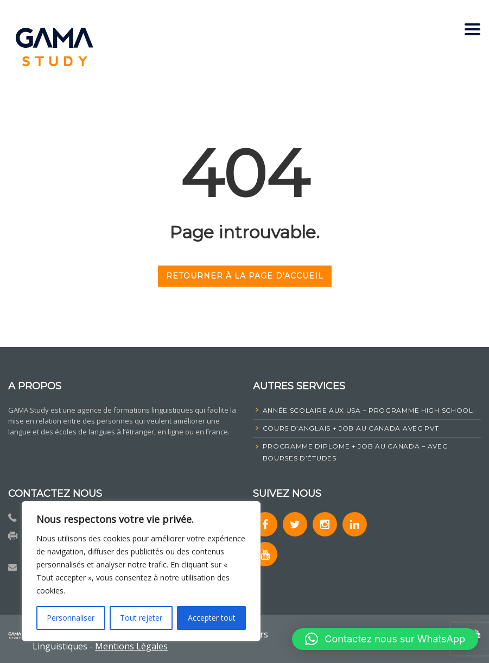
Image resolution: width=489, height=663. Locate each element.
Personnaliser (70, 618)
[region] (141, 571)
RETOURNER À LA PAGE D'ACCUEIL (244, 276)
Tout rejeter (141, 618)
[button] (385, 639)
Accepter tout (212, 618)
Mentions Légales (131, 646)
